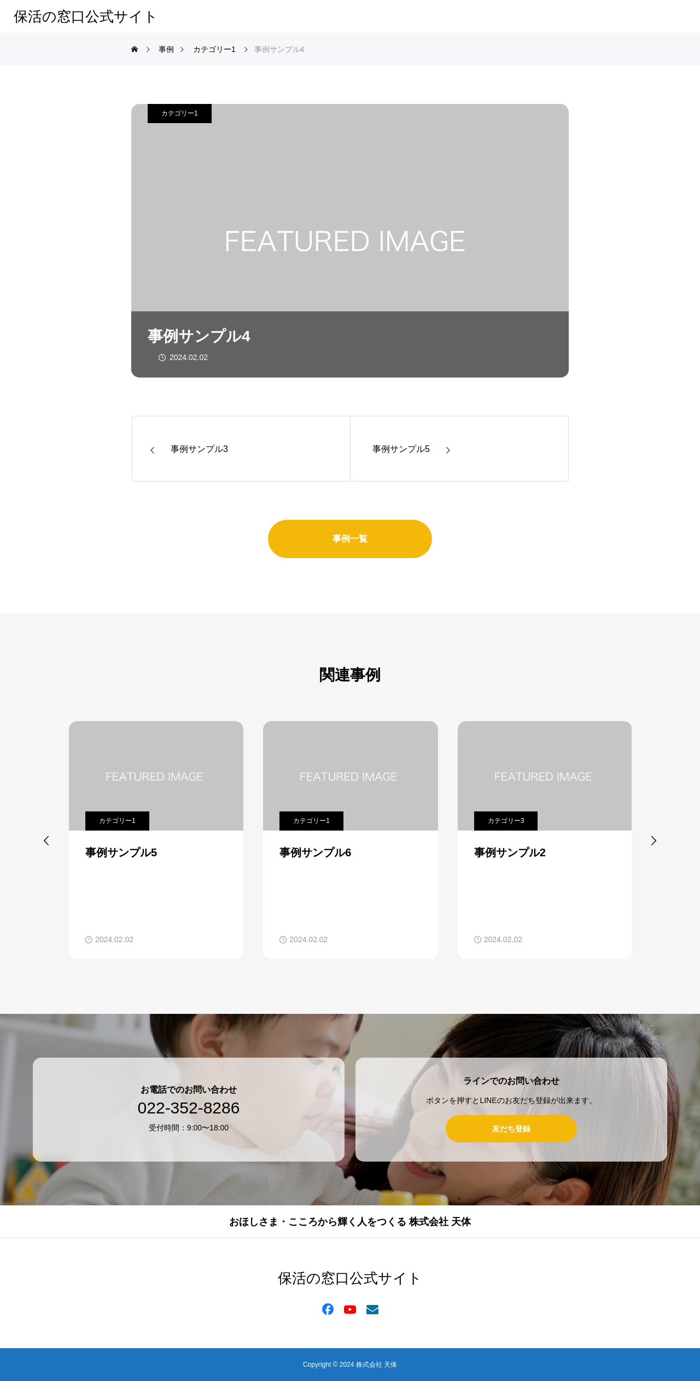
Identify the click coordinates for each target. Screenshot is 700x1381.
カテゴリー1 (179, 113)
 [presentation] (46, 840)
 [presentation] (653, 840)
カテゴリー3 (506, 821)
